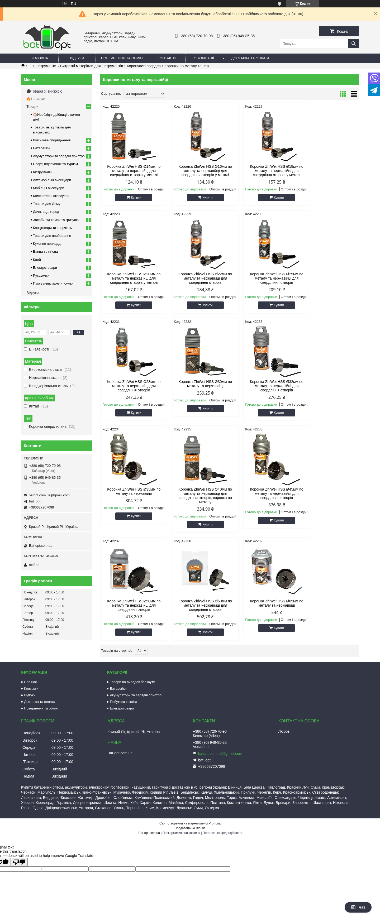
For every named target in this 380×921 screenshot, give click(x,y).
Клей (37, 260)
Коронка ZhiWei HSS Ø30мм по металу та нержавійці (328, 276)
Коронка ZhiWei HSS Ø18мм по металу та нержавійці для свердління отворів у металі (262, 170)
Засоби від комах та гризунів (56, 220)
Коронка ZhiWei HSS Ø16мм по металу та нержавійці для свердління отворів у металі (196, 170)
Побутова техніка (123, 685)
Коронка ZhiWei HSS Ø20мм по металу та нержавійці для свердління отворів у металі (328, 170)
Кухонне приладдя (47, 244)
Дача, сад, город (46, 212)
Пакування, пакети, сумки (53, 283)
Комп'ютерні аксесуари (51, 196)
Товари (32, 106)
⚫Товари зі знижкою (44, 91)
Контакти (167, 58)
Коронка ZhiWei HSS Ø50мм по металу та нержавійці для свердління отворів (131, 497)
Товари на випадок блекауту (132, 665)
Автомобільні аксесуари (52, 180)
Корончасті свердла (144, 66)
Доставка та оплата (250, 58)
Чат (358, 907)
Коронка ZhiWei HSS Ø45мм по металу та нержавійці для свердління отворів (328, 386)
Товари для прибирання (52, 236)
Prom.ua (215, 806)
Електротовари (45, 268)
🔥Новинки (35, 99)
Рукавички (41, 275)
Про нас (30, 665)
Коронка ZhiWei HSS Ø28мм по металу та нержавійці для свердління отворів (262, 278)
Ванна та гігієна (45, 251)
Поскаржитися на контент (181, 816)
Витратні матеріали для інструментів (91, 66)
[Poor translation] (19, 845)
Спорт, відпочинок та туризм (55, 164)
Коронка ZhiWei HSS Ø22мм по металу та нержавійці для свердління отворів (131, 278)
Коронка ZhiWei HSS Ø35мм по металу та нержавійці (196, 384)
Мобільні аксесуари (48, 188)
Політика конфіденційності (222, 816)
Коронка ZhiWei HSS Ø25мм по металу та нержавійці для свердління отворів (196, 278)
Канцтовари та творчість (52, 228)
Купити (133, 197)
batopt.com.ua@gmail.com (49, 495)
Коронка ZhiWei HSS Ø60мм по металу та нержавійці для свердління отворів (196, 497)
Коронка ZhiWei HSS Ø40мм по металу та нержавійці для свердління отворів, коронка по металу (262, 388)
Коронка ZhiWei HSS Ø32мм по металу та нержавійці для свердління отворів (131, 386)
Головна (40, 58)
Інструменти (46, 66)
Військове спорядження (52, 140)
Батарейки (41, 148)
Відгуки (77, 58)
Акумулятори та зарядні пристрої (59, 156)
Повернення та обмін (122, 58)
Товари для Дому (46, 204)
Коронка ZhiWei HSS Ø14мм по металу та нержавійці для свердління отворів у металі (131, 170)
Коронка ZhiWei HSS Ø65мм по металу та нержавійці (262, 495)
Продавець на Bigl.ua (190, 811)
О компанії (204, 58)
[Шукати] (353, 43)
